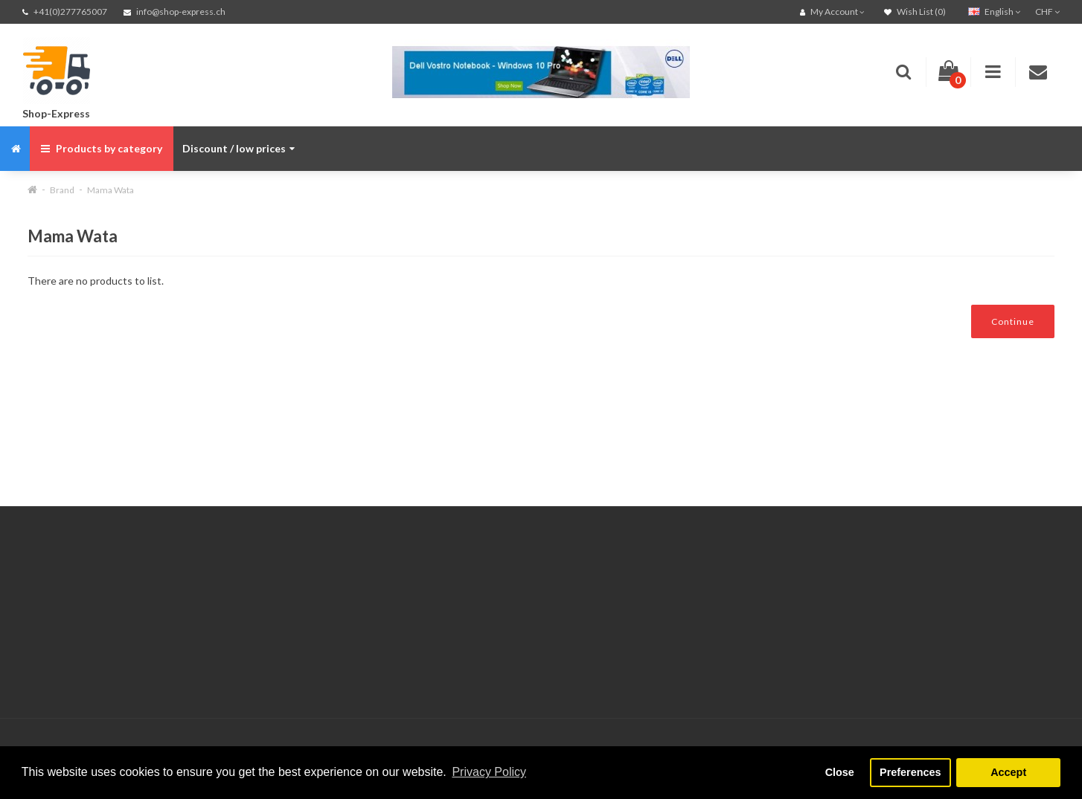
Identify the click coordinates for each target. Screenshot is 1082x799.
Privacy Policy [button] (489, 772)
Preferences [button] (910, 772)
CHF (1047, 11)
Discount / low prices (238, 148)
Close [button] (839, 772)
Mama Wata (110, 189)
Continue (1012, 321)
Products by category (101, 148)
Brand (62, 189)
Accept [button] (1008, 772)
